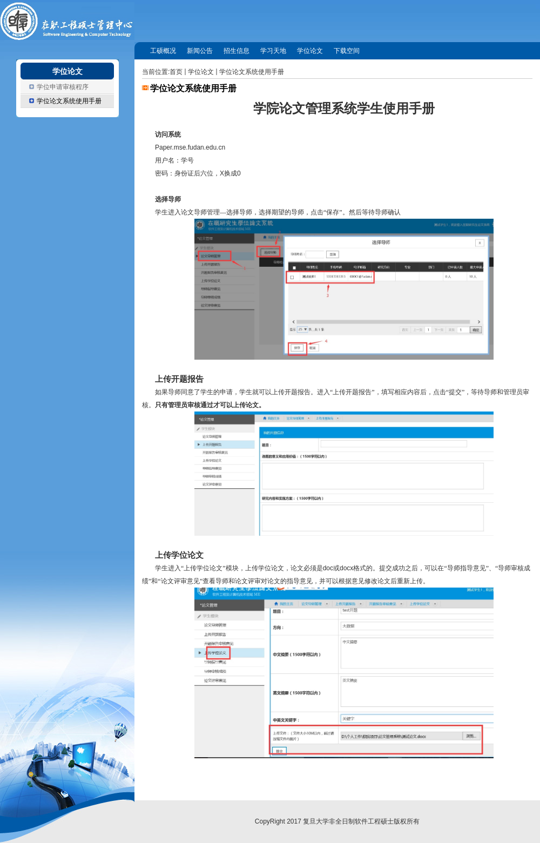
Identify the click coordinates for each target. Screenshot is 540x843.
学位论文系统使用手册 (251, 72)
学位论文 (201, 72)
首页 (176, 72)
